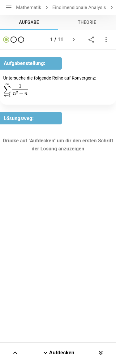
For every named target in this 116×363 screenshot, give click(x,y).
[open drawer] (8, 7)
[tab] (29, 22)
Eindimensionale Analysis (79, 7)
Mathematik (28, 7)
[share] (91, 39)
